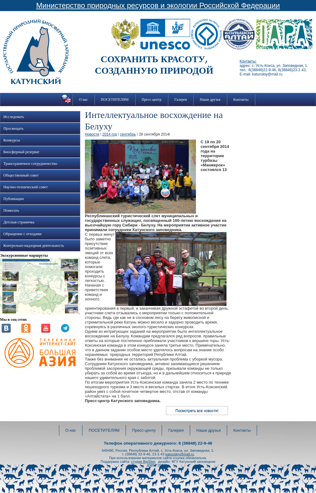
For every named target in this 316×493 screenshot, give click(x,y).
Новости (92, 134)
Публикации (13, 198)
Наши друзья (210, 99)
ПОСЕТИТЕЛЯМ (115, 99)
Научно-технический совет (25, 187)
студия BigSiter (143, 461)
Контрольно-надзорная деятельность (33, 245)
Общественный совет (21, 175)
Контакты (241, 99)
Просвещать (13, 128)
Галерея (180, 99)
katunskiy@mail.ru (179, 454)
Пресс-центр (152, 99)
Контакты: (247, 61)
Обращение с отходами (22, 233)
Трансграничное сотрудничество (30, 163)
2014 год (109, 134)
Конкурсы (11, 140)
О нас (83, 99)
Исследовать (13, 116)
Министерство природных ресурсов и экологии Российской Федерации (158, 5)
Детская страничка (18, 222)
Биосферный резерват (21, 151)
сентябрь (128, 134)
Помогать (11, 210)
